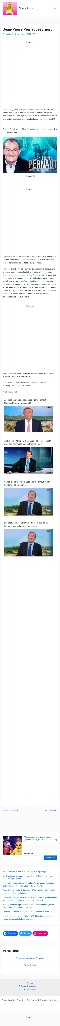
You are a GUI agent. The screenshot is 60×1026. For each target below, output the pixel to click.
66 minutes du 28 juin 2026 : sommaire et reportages (25, 871)
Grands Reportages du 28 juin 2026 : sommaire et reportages (28, 912)
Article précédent (9, 810)
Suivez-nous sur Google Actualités (30, 958)
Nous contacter (30, 989)
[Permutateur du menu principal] (54, 8)
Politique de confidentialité (30, 986)
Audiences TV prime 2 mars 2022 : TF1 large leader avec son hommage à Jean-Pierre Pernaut (27, 442)
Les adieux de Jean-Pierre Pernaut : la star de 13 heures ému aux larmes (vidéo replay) (26, 524)
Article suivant (51, 810)
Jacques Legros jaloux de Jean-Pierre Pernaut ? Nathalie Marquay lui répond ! (25, 401)
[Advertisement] (30, 74)
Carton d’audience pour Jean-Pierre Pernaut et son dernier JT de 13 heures (27, 483)
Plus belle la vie (30, 965)
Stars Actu (26, 8)
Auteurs (30, 983)
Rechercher (7, 853)
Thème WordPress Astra (48, 1000)
